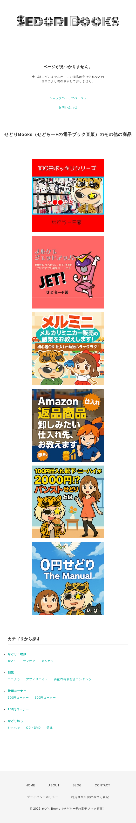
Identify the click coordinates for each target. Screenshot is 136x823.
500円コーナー (18, 697)
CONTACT (102, 785)
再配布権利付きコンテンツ (73, 679)
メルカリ (47, 661)
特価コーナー (17, 691)
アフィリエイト (37, 679)
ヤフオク (29, 661)
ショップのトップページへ (68, 98)
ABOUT (54, 785)
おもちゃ (14, 727)
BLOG (77, 785)
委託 (50, 727)
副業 (11, 672)
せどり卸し (15, 721)
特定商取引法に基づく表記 (90, 797)
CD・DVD (33, 727)
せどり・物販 (17, 654)
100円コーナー (18, 709)
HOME (30, 785)
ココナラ (14, 679)
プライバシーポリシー (42, 797)
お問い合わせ (68, 107)
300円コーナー (45, 697)
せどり (12, 661)
